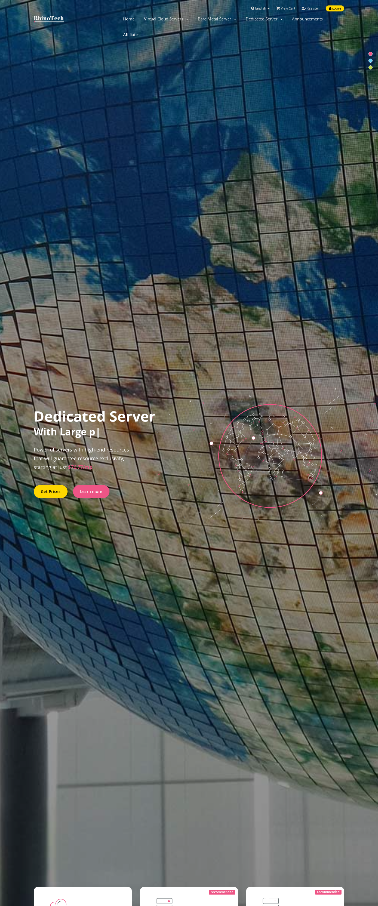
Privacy (200, 840)
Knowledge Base (130, 830)
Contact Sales (67, 538)
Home (129, 19)
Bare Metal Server (217, 19)
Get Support (279, 531)
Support (122, 820)
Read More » (103, 689)
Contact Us (125, 840)
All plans (65, 272)
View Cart (285, 8)
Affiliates (131, 34)
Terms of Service (210, 830)
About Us (202, 820)
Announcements (307, 19)
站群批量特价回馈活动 (108, 704)
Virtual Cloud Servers (166, 19)
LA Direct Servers (51, 820)
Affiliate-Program (210, 851)
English (260, 8)
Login (335, 8)
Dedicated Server (264, 19)
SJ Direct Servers (51, 840)
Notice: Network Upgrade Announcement (137, 650)
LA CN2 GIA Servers (53, 830)
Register (310, 8)
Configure (172, 272)
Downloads (125, 851)
